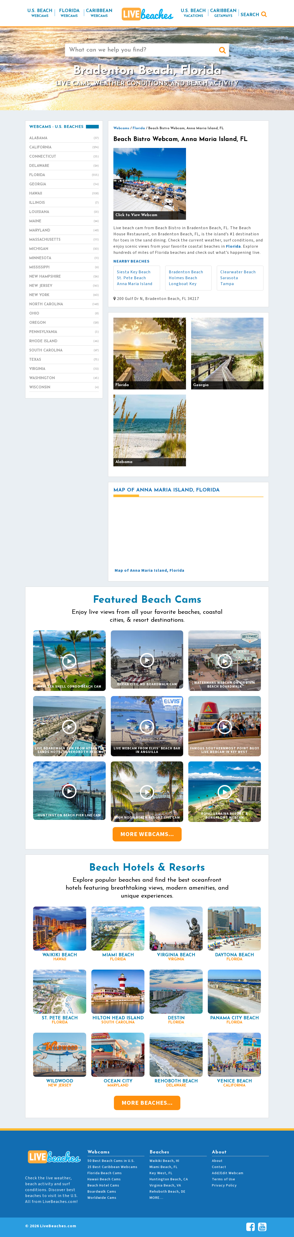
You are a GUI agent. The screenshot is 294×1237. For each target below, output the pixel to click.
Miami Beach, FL (164, 1167)
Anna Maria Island (134, 284)
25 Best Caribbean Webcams (112, 1167)
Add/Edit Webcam (227, 1173)
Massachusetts (64, 240)
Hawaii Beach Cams (104, 1179)
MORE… (156, 1197)
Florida (64, 175)
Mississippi (64, 268)
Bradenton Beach (186, 272)
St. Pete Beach (131, 278)
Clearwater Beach (238, 272)
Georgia (64, 185)
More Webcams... (147, 834)
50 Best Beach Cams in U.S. (111, 1160)
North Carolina (64, 305)
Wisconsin (64, 388)
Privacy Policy (224, 1185)
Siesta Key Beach (134, 272)
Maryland (64, 231)
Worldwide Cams (101, 1197)
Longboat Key (183, 284)
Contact (219, 1167)
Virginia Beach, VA (165, 1185)
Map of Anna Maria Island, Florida (149, 570)
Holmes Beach (183, 278)
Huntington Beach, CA (169, 1179)
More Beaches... (147, 1102)
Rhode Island (64, 341)
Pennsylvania (64, 332)
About (217, 1160)
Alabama (64, 138)
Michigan (64, 249)
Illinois (64, 203)
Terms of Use (223, 1179)
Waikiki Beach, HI (164, 1160)
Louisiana (64, 212)
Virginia (64, 369)
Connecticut (64, 157)
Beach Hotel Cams (103, 1185)
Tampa (227, 284)
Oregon (64, 323)
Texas (64, 360)
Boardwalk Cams (101, 1191)
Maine (64, 221)
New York (64, 295)
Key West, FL (161, 1173)
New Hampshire (64, 277)
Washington (64, 378)
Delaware (64, 166)
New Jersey (64, 286)
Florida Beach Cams (104, 1173)
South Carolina (64, 351)
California (64, 148)
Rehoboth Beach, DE (167, 1191)
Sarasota (229, 278)
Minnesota (64, 258)
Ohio (64, 314)
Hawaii (64, 194)
